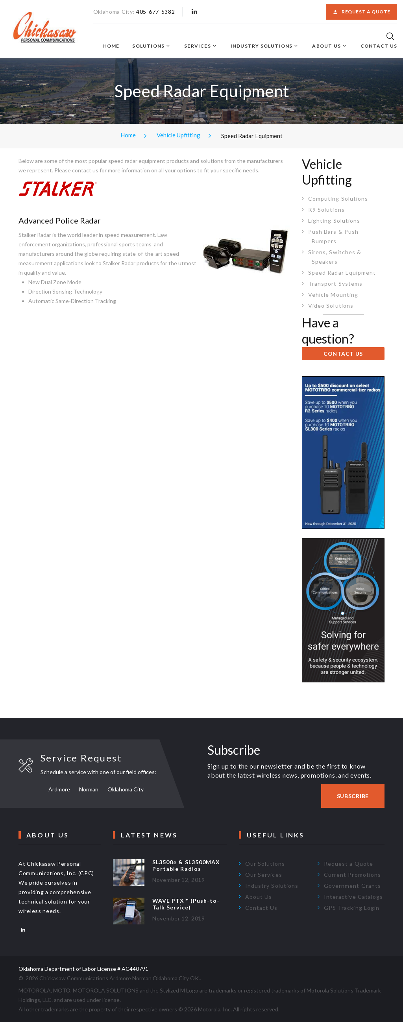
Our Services (263, 874)
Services (197, 46)
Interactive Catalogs (353, 896)
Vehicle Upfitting (178, 135)
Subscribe (353, 796)
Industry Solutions (262, 46)
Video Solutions (330, 305)
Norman (88, 789)
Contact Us (378, 46)
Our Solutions (265, 863)
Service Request (81, 757)
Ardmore (59, 789)
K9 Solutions (326, 209)
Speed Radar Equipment (342, 272)
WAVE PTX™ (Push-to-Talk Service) (186, 904)
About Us (326, 46)
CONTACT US (343, 353)
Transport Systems (335, 283)
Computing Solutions (338, 198)
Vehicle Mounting (333, 294)
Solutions (148, 46)
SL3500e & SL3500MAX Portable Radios (186, 865)
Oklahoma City (125, 789)
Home (111, 46)
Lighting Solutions (334, 220)
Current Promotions (352, 874)
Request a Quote (361, 12)
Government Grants (352, 885)
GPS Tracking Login (351, 907)
